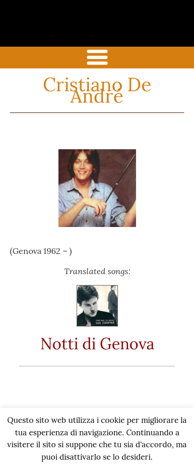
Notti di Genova (97, 343)
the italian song (80, 35)
